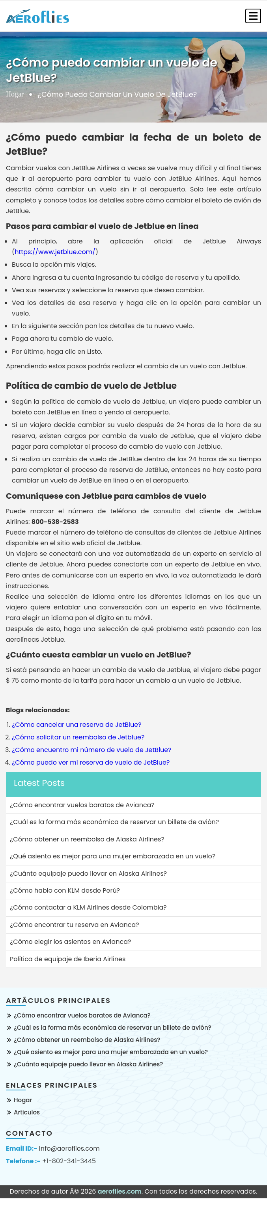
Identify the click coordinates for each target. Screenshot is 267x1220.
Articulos (27, 1112)
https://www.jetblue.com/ (55, 251)
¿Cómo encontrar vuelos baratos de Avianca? (82, 1015)
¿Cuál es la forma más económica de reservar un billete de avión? (112, 1027)
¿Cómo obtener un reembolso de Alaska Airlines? (87, 1040)
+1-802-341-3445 (69, 1161)
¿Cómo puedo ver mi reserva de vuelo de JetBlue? (91, 762)
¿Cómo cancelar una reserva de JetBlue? (77, 724)
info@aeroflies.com (69, 1148)
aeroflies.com (120, 1191)
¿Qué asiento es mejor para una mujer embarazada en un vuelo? (111, 1052)
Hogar (15, 94)
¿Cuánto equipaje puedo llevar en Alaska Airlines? (88, 1064)
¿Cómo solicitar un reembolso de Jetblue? (78, 737)
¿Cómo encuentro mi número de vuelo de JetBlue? (92, 749)
